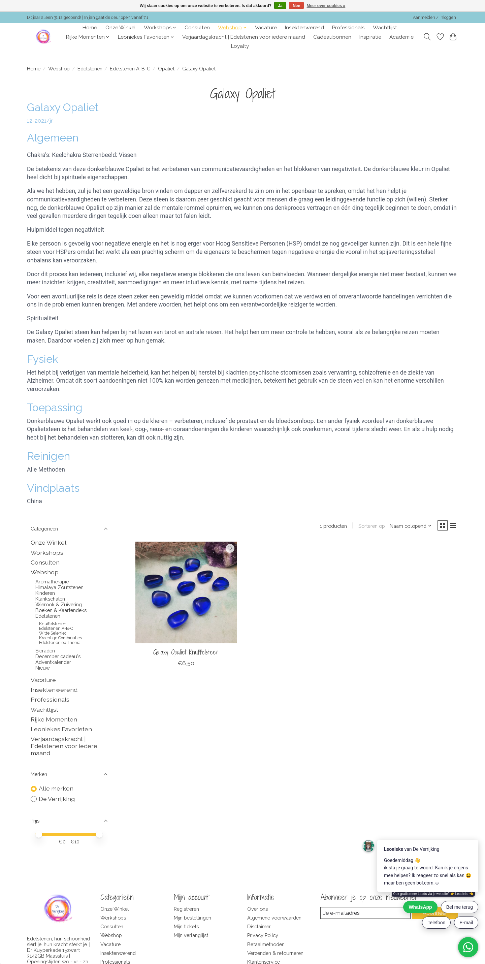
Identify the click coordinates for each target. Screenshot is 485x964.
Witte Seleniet (52, 633)
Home (90, 28)
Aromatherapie (52, 581)
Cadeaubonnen (332, 37)
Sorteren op (369, 526)
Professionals (348, 28)
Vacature (266, 28)
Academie (401, 37)
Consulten (197, 28)
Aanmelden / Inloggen (434, 17)
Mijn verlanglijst (191, 935)
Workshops (47, 552)
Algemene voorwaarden (274, 918)
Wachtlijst (385, 28)
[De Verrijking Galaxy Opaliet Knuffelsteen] (186, 593)
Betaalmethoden (266, 944)
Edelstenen (89, 68)
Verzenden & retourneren (275, 953)
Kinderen (45, 593)
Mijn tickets (186, 926)
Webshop (59, 68)
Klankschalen (50, 599)
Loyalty (240, 46)
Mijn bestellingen (192, 918)
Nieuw (42, 668)
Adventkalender (53, 662)
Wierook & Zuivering (58, 604)
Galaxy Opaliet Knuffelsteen (186, 653)
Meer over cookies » (326, 5)
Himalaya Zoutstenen (59, 587)
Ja (280, 5)
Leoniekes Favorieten (61, 729)
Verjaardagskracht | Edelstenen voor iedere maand (243, 37)
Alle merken (56, 788)
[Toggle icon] (427, 37)
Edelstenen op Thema (59, 642)
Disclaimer (259, 926)
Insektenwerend (304, 28)
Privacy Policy (262, 935)
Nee (296, 5)
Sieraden (45, 650)
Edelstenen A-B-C (130, 68)
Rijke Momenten (54, 719)
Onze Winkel (120, 28)
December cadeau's (57, 656)
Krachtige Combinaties (60, 638)
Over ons (257, 909)
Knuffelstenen (52, 623)
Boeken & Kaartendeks (61, 610)
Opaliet (166, 68)
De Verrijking (57, 798)
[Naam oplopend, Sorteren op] (408, 526)
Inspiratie (370, 37)
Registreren (186, 909)
